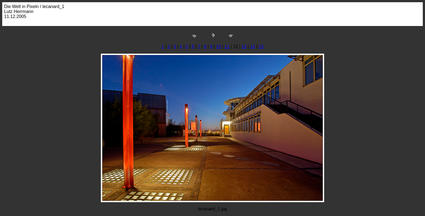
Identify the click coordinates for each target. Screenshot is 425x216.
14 (252, 46)
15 (261, 46)
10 (218, 46)
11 (227, 46)
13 (244, 46)
